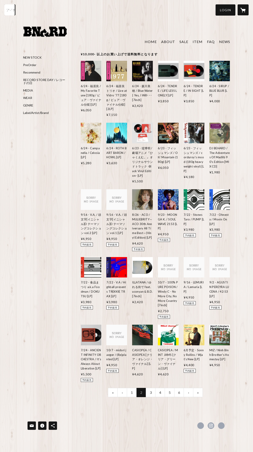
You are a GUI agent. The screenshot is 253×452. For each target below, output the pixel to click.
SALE (183, 42)
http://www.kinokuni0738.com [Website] (221, 425)
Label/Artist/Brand (36, 112)
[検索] (9, 9)
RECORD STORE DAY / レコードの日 (44, 81)
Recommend (31, 72)
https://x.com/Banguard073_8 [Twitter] (200, 425)
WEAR (27, 97)
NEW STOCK (32, 57)
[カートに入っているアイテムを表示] (243, 9)
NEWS (224, 42)
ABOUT (168, 42)
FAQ (211, 42)
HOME (151, 42)
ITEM (198, 42)
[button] (225, 10)
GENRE (28, 105)
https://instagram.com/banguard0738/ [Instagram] (211, 425)
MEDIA (28, 90)
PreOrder (29, 65)
